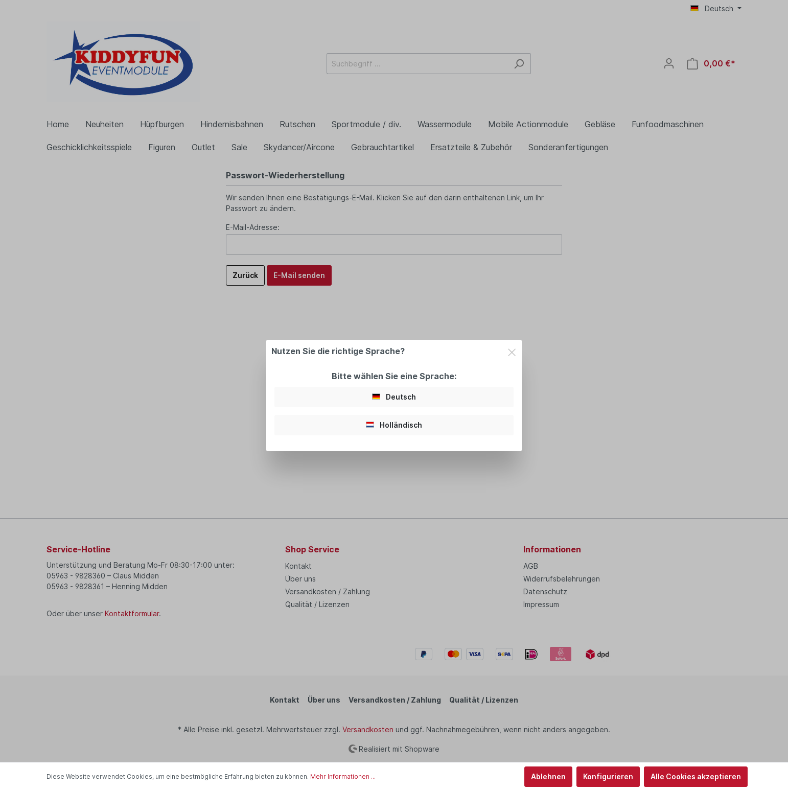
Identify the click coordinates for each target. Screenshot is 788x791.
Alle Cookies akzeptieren (696, 776)
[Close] (512, 350)
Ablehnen (548, 776)
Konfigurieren (608, 776)
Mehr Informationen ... (343, 776)
